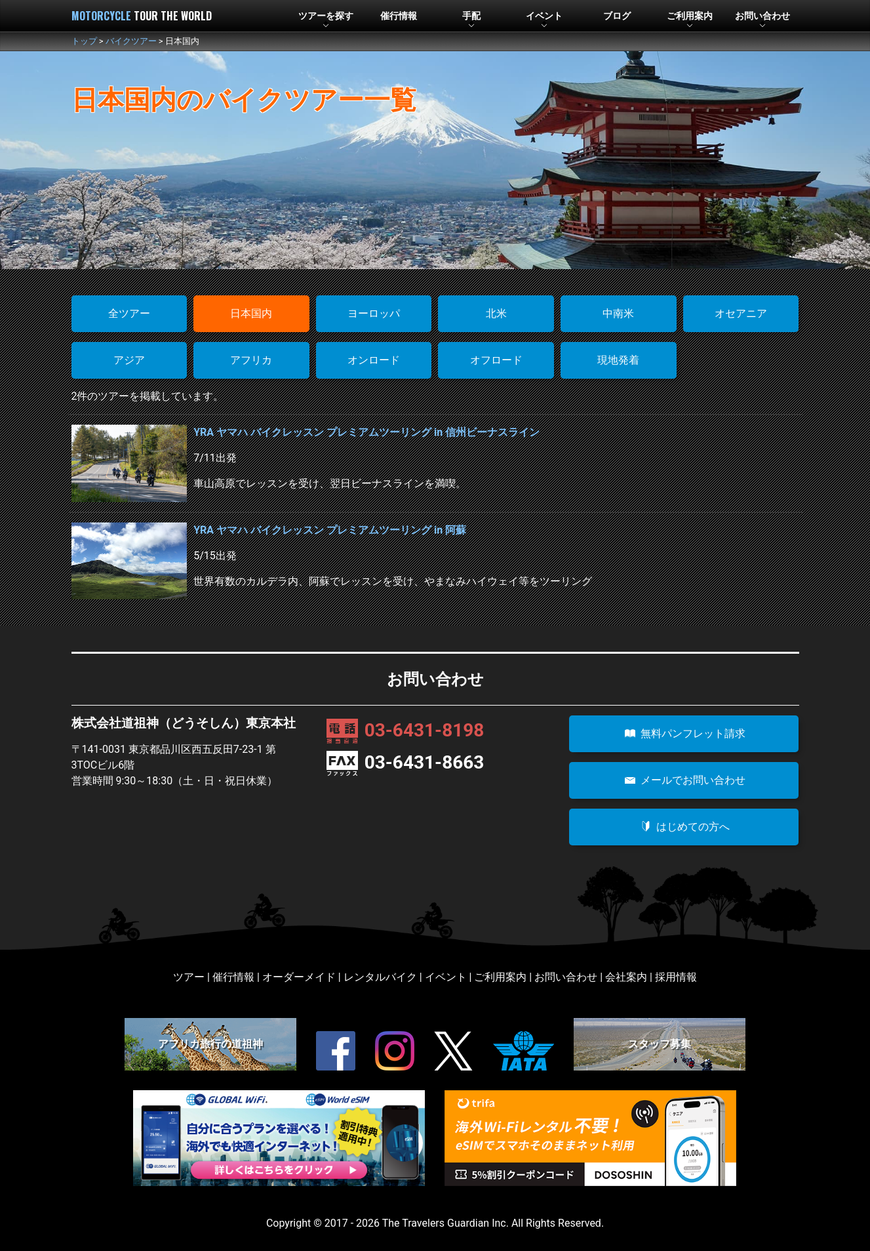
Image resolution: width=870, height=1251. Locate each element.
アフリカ (251, 360)
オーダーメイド (299, 977)
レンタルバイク (380, 977)
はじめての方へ (684, 826)
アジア (129, 360)
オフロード (496, 360)
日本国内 (251, 313)
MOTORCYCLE (141, 16)
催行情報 (398, 16)
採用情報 (676, 977)
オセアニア (741, 313)
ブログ (617, 16)
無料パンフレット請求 (684, 733)
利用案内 (690, 16)
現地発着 (618, 360)
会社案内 (626, 977)
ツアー (325, 16)
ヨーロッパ (373, 313)
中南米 (618, 313)
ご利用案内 (500, 977)
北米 (496, 313)
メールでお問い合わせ (684, 780)
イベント (544, 16)
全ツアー (129, 313)
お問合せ (762, 16)
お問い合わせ (565, 977)
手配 (471, 16)
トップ (84, 41)
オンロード (373, 360)
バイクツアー (131, 41)
